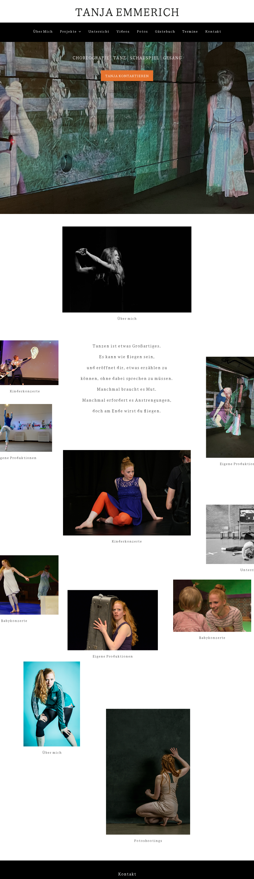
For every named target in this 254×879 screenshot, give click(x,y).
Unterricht (98, 31)
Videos (122, 31)
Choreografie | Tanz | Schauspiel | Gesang (127, 57)
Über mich (42, 31)
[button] (79, 31)
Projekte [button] (70, 31)
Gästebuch (165, 31)
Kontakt (213, 31)
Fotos (142, 31)
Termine (190, 31)
